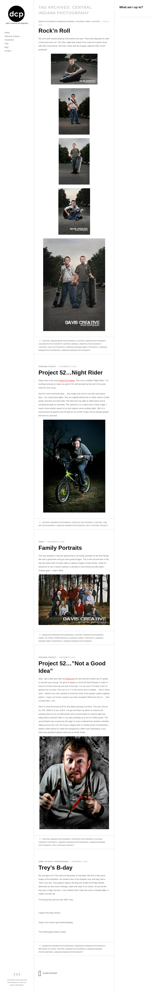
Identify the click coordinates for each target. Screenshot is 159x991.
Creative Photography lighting (87, 522)
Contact (8, 51)
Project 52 (70, 679)
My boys (49, 861)
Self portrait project (97, 525)
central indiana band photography (59, 341)
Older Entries (48, 973)
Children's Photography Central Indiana (58, 344)
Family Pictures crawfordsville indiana (58, 638)
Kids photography (56, 347)
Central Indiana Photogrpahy (91, 341)
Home (7, 33)
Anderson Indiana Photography (90, 946)
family (88, 21)
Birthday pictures (47, 949)
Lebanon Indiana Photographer (73, 842)
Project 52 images (67, 380)
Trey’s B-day (56, 867)
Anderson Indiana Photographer (58, 635)
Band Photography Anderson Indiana (56, 21)
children (79, 21)
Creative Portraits (48, 842)
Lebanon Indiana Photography (76, 350)
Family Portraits (60, 548)
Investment (9, 40)
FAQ (6, 44)
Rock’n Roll (54, 31)
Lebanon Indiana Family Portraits (82, 347)
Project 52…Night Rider (71, 372)
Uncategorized (61, 861)
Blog (6, 47)
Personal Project (47, 366)
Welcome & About (12, 36)
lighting (96, 21)
